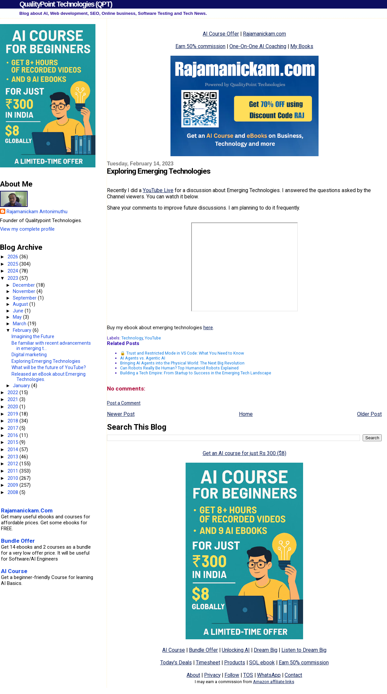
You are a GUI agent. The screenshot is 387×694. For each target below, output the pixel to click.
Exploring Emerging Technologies (46, 361)
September (25, 298)
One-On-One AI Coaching (257, 46)
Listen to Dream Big (303, 650)
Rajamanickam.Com (27, 510)
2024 (13, 271)
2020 (13, 407)
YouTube (153, 337)
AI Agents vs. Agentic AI (142, 358)
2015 (13, 442)
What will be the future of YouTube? (49, 367)
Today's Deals (176, 662)
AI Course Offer (221, 34)
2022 (13, 392)
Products (234, 662)
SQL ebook (262, 662)
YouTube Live (158, 190)
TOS (248, 675)
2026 (13, 257)
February (23, 330)
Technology (132, 337)
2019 (13, 414)
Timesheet (208, 662)
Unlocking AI (236, 650)
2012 (13, 464)
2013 (13, 457)
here (208, 328)
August (21, 304)
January (22, 385)
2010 (13, 478)
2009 (13, 485)
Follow (231, 675)
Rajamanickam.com (264, 34)
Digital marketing (29, 354)
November (25, 291)
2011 (13, 471)
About (193, 675)
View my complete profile (27, 229)
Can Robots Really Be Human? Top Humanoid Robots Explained (179, 367)
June (19, 310)
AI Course (173, 650)
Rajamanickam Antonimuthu (37, 212)
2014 (13, 449)
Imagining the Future (33, 336)
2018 (13, 421)
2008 (13, 492)
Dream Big (265, 650)
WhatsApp (269, 675)
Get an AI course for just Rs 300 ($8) (244, 453)
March (20, 323)
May (18, 317)
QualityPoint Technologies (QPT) (65, 4)
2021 (13, 399)
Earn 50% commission (200, 46)
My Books (301, 46)
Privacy (212, 675)
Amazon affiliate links (273, 681)
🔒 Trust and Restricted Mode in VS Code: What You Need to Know (182, 353)
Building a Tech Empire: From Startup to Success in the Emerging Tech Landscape (195, 372)
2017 (13, 428)
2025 (13, 264)
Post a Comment (124, 403)
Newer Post (121, 414)
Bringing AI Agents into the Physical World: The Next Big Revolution (182, 363)
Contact (293, 675)
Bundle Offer (203, 650)
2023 (13, 278)
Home (246, 414)
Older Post (369, 414)
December (24, 285)
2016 (13, 435)
